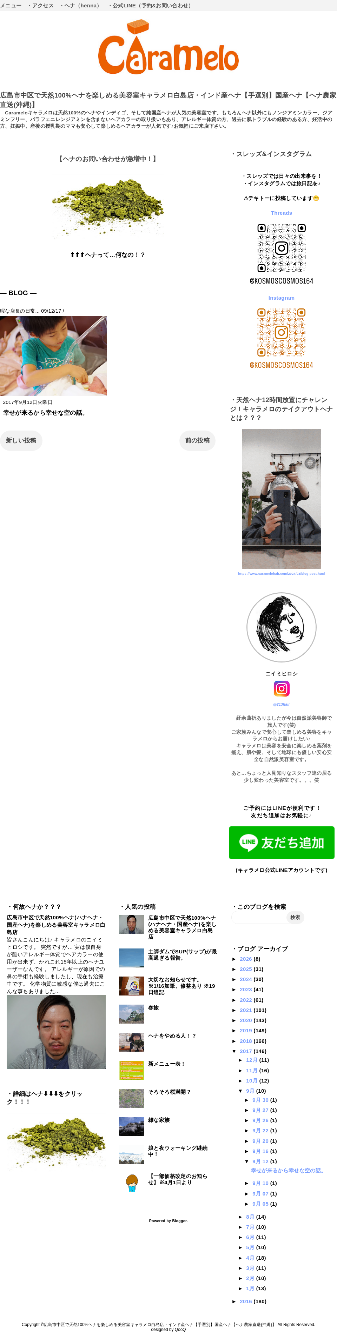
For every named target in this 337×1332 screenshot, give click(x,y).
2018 (246, 1041)
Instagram (282, 298)
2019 (246, 1030)
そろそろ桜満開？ (169, 1092)
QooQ (180, 1329)
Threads (281, 213)
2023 (246, 989)
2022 (246, 1000)
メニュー (10, 5)
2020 (246, 1020)
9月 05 (261, 1204)
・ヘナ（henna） (80, 5)
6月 (251, 1237)
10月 (252, 1081)
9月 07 (261, 1194)
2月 (251, 1278)
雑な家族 (159, 1120)
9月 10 (261, 1183)
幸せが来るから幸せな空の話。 (45, 412)
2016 (246, 1301)
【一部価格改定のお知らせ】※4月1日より (177, 1179)
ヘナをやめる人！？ (172, 1036)
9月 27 (261, 1110)
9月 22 (261, 1130)
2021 (246, 1010)
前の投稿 (197, 440)
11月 (252, 1070)
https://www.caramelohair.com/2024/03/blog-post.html (281, 573)
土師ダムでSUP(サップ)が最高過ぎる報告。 (182, 954)
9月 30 (261, 1100)
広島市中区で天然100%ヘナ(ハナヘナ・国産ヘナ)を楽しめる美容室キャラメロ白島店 (56, 924)
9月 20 (261, 1141)
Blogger (179, 1221)
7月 (251, 1227)
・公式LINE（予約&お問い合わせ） (150, 5)
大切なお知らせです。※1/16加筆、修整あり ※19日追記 (181, 986)
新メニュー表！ (167, 1064)
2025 (246, 969)
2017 (246, 1051)
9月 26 (261, 1120)
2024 (246, 979)
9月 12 (261, 1161)
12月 (252, 1060)
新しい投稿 (21, 440)
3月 (251, 1268)
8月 (251, 1217)
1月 (251, 1288)
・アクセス (40, 5)
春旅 (153, 1008)
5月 (251, 1247)
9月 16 (261, 1151)
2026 (246, 959)
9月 (251, 1091)
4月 (251, 1258)
